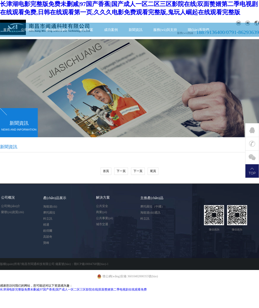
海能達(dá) (50, 206)
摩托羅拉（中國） (152, 206)
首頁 (6, 30)
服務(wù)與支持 (165, 30)
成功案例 (111, 30)
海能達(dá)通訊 (150, 212)
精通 (46, 224)
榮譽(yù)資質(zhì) (12, 212)
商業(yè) (101, 212)
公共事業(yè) (104, 218)
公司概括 (28, 30)
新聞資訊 (135, 30)
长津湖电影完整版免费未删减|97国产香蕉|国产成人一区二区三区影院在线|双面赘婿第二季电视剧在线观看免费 (73, 289)
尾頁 (153, 171)
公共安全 (102, 206)
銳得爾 (47, 230)
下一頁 (121, 171)
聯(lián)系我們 (198, 30)
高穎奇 (47, 236)
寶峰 (46, 242)
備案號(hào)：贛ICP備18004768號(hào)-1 (82, 264)
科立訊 (47, 218)
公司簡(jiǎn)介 (10, 206)
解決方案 (86, 30)
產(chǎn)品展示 (57, 30)
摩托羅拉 (49, 212)
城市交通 (102, 224)
